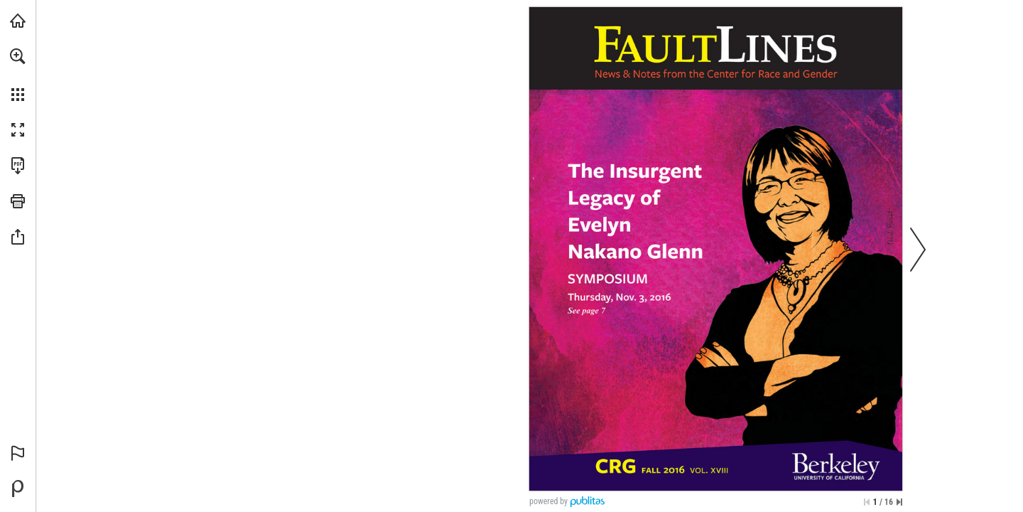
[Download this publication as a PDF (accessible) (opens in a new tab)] (18, 165)
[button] (18, 56)
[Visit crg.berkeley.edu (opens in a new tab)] (18, 20)
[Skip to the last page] (899, 502)
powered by (548, 501)
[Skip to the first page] (867, 502)
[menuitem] (18, 74)
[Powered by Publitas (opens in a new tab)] (18, 488)
